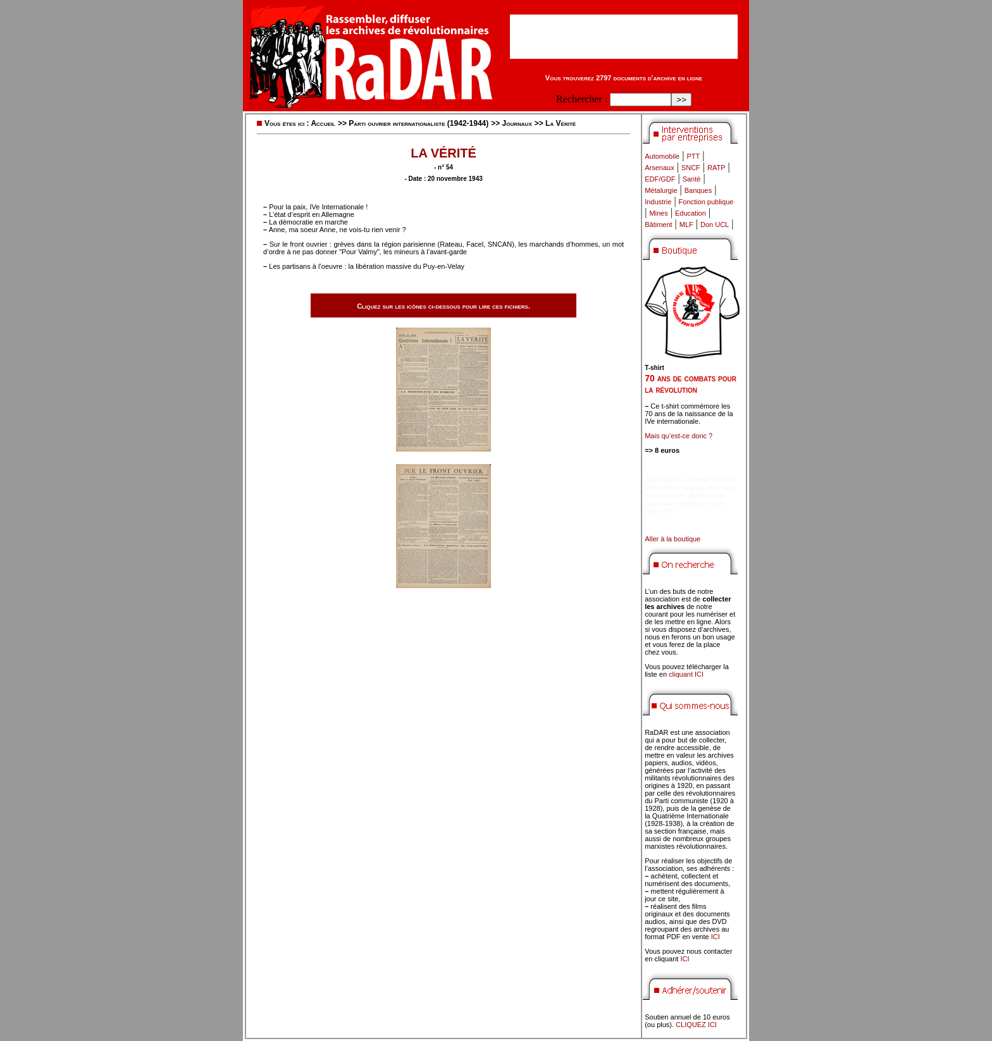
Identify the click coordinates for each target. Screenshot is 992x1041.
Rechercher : (581, 99)
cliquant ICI (686, 674)
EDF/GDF (660, 179)
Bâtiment (658, 224)
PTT (693, 156)
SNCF (690, 167)
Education (690, 213)
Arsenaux (659, 167)
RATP (716, 167)
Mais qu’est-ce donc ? (678, 436)
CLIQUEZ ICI (696, 1024)
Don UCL (714, 224)
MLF (686, 224)
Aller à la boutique (672, 539)
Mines (658, 213)
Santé (692, 179)
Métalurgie (661, 190)
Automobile (662, 156)
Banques (698, 190)
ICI (715, 936)
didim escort (663, 480)
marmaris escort (711, 480)
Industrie (658, 202)
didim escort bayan (674, 487)
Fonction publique (706, 202)
